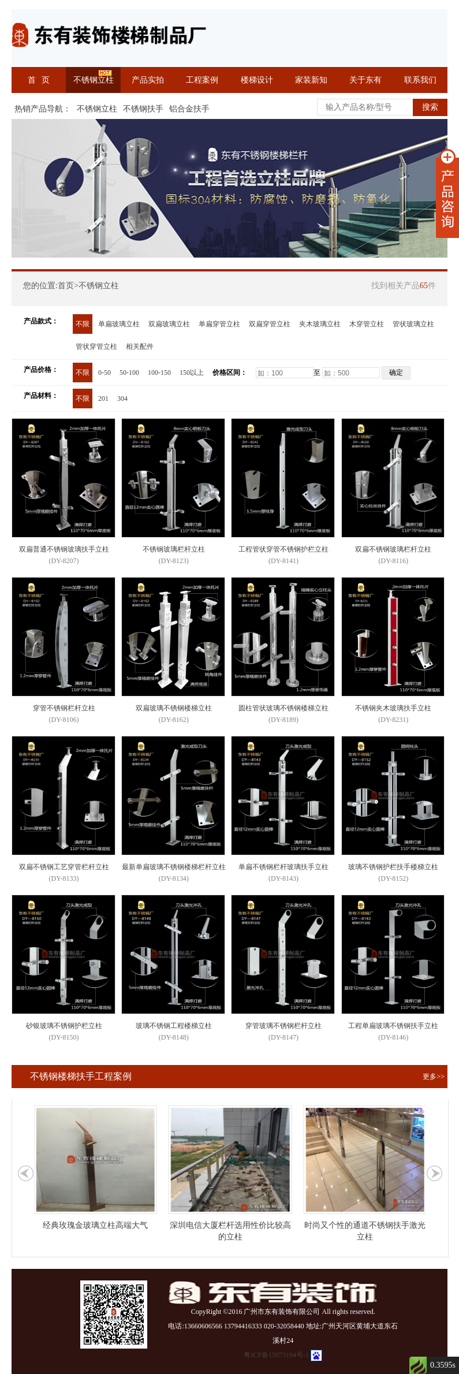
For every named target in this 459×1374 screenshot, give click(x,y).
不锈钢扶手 (143, 109)
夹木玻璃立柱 (320, 324)
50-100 (129, 372)
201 (103, 398)
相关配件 (140, 346)
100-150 (159, 372)
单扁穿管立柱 (219, 324)
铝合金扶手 (189, 109)
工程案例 (202, 80)
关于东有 (365, 80)
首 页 (39, 80)
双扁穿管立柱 (269, 324)
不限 (82, 324)
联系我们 (420, 80)
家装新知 (311, 80)
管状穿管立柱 (96, 346)
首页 (66, 285)
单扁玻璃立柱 (119, 324)
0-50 (104, 372)
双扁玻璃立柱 (169, 324)
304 (122, 398)
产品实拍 (148, 80)
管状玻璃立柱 (413, 324)
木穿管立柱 (366, 324)
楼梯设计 (257, 80)
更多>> (434, 1077)
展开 (447, 193)
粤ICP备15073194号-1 (276, 1355)
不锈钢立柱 (93, 80)
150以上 (192, 372)
